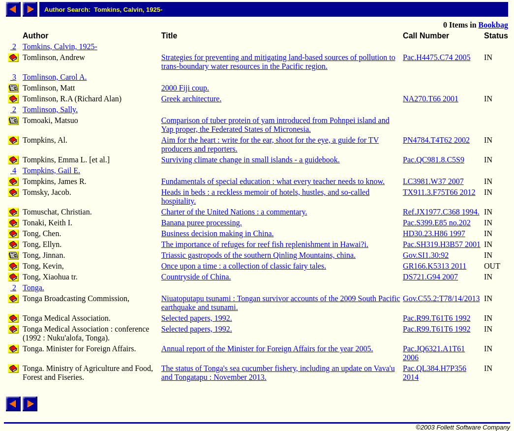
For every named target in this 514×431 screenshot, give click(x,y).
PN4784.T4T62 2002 (436, 140)
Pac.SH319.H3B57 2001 (442, 244)
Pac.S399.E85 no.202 (437, 222)
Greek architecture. (191, 98)
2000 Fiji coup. (185, 88)
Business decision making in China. (217, 233)
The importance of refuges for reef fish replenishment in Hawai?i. (264, 244)
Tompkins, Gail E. (51, 170)
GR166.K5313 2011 (434, 266)
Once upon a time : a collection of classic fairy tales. (243, 266)
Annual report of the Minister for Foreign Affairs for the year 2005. (267, 348)
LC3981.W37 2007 (433, 181)
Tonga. (33, 287)
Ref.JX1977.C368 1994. (441, 212)
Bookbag (493, 25)
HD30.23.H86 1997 (434, 233)
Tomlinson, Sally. (50, 109)
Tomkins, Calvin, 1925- (60, 46)
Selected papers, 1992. (196, 318)
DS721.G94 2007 (430, 277)
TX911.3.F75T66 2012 (439, 192)
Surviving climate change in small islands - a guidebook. (250, 159)
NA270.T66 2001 (430, 98)
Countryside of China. (196, 277)
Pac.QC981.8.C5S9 (433, 159)
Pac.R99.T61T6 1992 (436, 318)
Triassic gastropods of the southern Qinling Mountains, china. (258, 255)
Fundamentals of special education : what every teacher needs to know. (273, 181)
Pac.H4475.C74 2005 (436, 57)
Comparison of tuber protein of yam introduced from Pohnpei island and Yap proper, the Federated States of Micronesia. (275, 124)
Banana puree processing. (201, 222)
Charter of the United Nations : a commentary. (234, 212)
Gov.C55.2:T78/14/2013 (441, 298)
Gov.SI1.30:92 (426, 255)
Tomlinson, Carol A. (55, 77)
